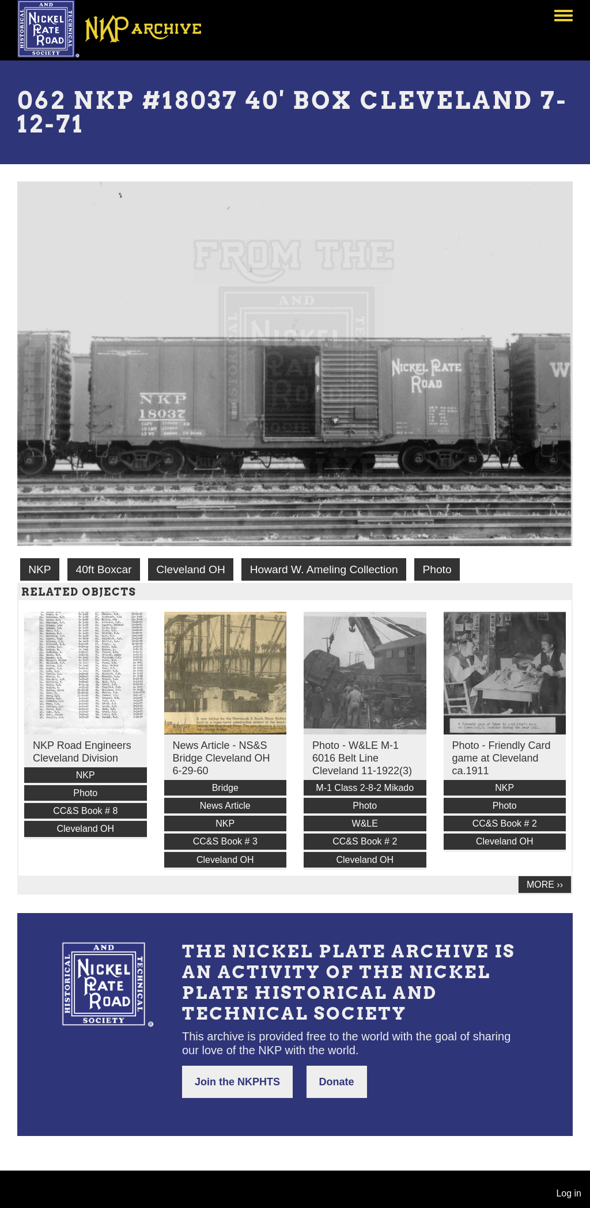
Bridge (225, 788)
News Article (225, 806)
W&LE (365, 823)
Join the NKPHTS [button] (237, 1082)
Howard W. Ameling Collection (324, 569)
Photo (436, 569)
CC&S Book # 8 (85, 811)
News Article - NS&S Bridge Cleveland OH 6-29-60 (221, 758)
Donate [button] (336, 1082)
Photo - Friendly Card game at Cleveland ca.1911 (501, 758)
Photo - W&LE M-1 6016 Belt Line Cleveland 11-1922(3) (362, 758)
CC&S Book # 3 (225, 841)
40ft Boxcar (103, 569)
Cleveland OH (190, 569)
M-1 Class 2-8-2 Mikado (365, 788)
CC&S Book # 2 (364, 841)
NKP (39, 569)
